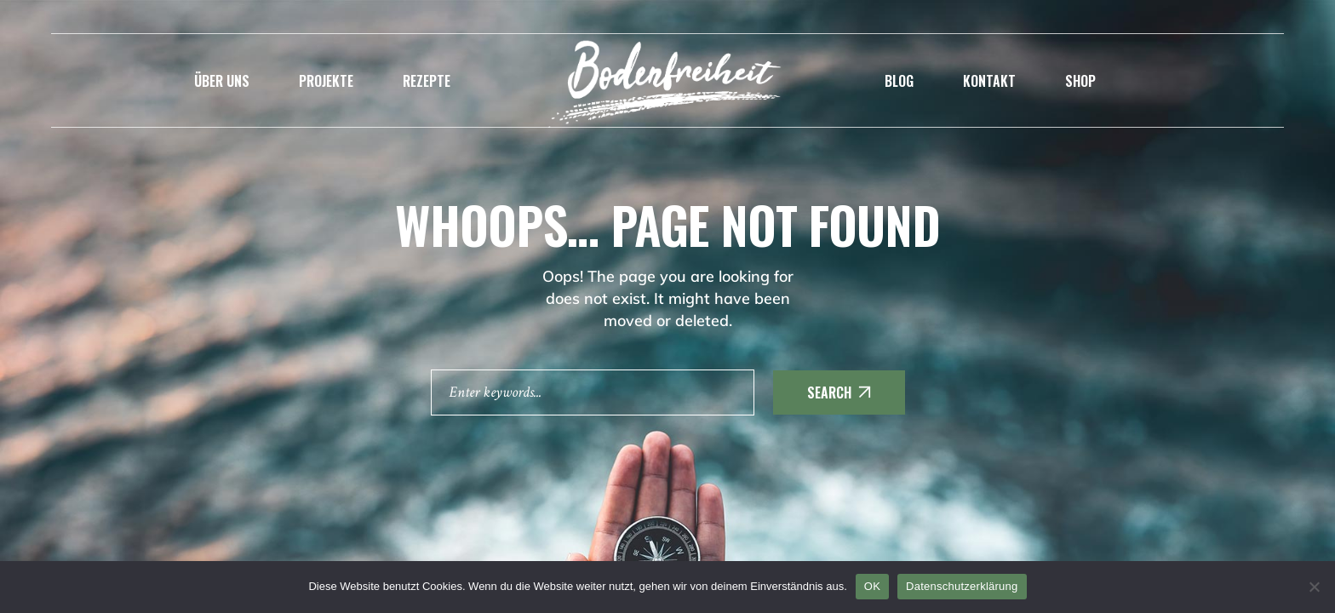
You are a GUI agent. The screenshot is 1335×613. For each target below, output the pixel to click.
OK (872, 586)
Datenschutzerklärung (961, 586)
